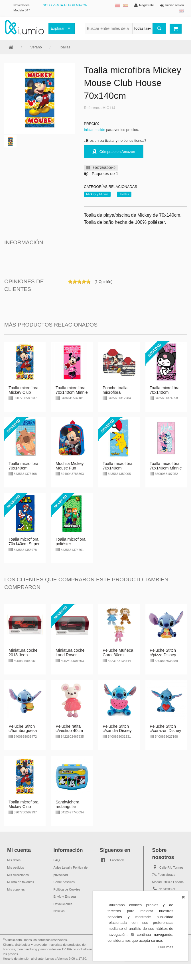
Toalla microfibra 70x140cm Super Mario (24, 544)
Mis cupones (16, 889)
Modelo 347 (21, 10)
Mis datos (14, 860)
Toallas (64, 47)
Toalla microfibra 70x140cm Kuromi (165, 392)
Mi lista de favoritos (20, 882)
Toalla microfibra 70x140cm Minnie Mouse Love (72, 392)
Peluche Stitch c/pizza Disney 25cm (163, 655)
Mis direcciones (18, 875)
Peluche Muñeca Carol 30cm (118, 652)
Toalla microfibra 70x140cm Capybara (23, 468)
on (70, 281)
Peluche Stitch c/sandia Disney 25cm (117, 731)
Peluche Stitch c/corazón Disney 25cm (165, 731)
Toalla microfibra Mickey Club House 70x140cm (24, 392)
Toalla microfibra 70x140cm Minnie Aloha (166, 468)
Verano (36, 47)
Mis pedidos (15, 867)
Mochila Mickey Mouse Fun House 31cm (70, 468)
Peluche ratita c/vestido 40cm (69, 728)
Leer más (165, 947)
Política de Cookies (67, 889)
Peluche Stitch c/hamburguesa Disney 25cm (23, 731)
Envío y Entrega (65, 896)
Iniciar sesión (94, 130)
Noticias (59, 911)
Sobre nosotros (64, 882)
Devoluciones (63, 904)
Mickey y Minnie (97, 194)
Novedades (21, 5)
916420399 (167, 889)
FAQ (57, 860)
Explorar (57, 28)
